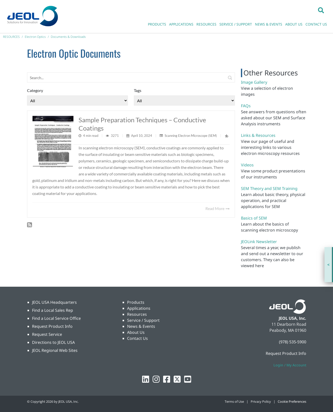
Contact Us (137, 338)
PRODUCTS (157, 24)
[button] (321, 10)
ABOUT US (293, 24)
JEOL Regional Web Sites (55, 350)
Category (35, 90)
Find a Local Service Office (56, 318)
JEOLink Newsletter (259, 241)
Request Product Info (52, 326)
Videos (247, 165)
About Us (136, 332)
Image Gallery (254, 82)
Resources (137, 314)
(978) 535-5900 (292, 342)
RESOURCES (206, 24)
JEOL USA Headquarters (54, 302)
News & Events (141, 326)
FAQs (246, 106)
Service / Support (143, 320)
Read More (217, 208)
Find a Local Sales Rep (52, 310)
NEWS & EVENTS (268, 24)
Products (135, 302)
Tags (137, 90)
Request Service (47, 334)
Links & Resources (258, 135)
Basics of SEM (254, 218)
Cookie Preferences (292, 401)
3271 (115, 136)
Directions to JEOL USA (53, 342)
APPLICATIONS (181, 24)
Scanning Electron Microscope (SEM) (191, 136)
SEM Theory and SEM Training (269, 188)
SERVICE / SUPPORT (235, 24)
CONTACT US (316, 24)
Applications (138, 308)
